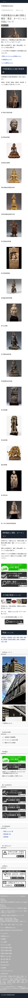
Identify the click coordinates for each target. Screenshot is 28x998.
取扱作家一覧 (7, 834)
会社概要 (3, 967)
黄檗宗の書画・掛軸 (13, 639)
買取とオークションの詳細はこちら (11, 56)
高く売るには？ (5, 964)
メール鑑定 (4, 941)
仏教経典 (22, 639)
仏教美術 (3, 637)
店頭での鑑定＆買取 (6, 950)
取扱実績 (6, 836)
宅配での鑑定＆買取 (6, 953)
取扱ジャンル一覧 (13, 611)
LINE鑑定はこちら (7, 59)
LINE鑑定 (3, 939)
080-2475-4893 (9, 920)
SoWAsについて (7, 723)
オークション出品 (6, 944)
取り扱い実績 (4, 962)
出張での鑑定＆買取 (6, 947)
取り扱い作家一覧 (6, 959)
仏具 (2, 641)
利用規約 (23, 988)
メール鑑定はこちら (7, 62)
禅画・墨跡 (20, 637)
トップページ (4, 933)
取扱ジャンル (5, 25)
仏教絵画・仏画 (11, 637)
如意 (6, 641)
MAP (25, 902)
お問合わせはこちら (10, 927)
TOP (7, 10)
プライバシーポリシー (7, 970)
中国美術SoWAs (7, 6)
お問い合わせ (4, 973)
